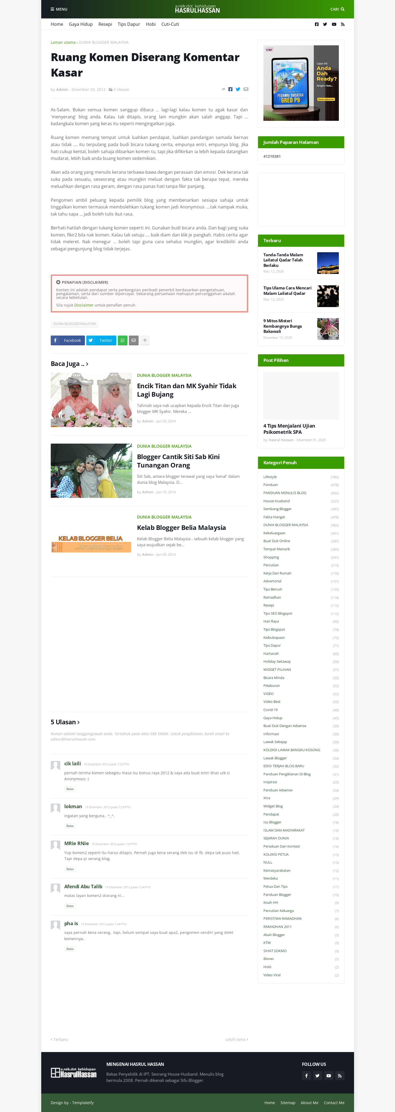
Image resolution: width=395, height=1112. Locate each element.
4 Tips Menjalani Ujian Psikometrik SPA (289, 429)
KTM (301, 943)
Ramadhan (301, 598)
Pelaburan (301, 686)
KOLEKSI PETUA (301, 855)
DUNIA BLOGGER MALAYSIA (104, 42)
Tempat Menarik (301, 549)
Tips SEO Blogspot (301, 614)
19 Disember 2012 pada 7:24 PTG (128, 887)
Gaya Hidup (81, 24)
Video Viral (301, 975)
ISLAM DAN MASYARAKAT (301, 830)
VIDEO (301, 694)
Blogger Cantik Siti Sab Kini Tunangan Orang (178, 460)
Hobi (151, 24)
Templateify (83, 1102)
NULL (301, 862)
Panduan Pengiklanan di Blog (301, 774)
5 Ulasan (121, 89)
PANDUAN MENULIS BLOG (301, 493)
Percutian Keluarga (301, 911)
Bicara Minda (301, 678)
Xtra (301, 798)
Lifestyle (301, 477)
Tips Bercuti (301, 589)
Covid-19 (301, 710)
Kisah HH (301, 903)
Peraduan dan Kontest (301, 846)
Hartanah (301, 654)
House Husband (301, 501)
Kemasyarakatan (301, 871)
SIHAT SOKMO (301, 951)
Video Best (301, 702)
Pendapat (301, 814)
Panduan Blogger (301, 895)
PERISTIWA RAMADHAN (301, 919)
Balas (70, 789)
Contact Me (334, 1102)
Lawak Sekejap (301, 742)
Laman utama (63, 42)
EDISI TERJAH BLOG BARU (301, 766)
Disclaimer (84, 305)
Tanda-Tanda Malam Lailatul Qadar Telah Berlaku (283, 260)
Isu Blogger (301, 822)
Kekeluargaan (301, 533)
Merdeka (301, 879)
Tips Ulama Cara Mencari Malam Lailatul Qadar (287, 290)
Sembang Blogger (301, 509)
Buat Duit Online (301, 541)
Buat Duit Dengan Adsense (301, 726)
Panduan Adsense (301, 790)
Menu (61, 9)
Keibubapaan (301, 638)
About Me (309, 1102)
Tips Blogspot (301, 630)
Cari (334, 9)
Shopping (301, 557)
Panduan (301, 485)
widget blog (301, 806)
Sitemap (288, 1102)
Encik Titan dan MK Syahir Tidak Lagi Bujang (187, 389)
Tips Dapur (129, 24)
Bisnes (301, 959)
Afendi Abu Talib (83, 886)
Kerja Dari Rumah (301, 573)
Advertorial (301, 581)
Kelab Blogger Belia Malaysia (181, 527)
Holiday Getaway (301, 662)
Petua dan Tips (301, 887)
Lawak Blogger (301, 758)
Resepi (105, 24)
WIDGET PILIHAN (301, 670)
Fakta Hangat (301, 517)
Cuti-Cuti (170, 24)
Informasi (301, 734)
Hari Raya (301, 621)
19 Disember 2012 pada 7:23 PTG (106, 764)
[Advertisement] (149, 644)
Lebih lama (235, 1039)
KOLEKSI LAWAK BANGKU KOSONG (301, 750)
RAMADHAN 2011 (301, 927)
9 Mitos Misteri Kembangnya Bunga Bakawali (282, 326)
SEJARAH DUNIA (301, 838)
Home (57, 24)
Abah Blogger (301, 935)
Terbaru (60, 1039)
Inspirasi (301, 782)
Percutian (301, 565)
